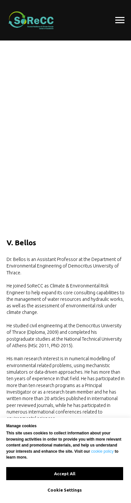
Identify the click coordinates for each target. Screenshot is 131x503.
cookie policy (102, 451)
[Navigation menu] (119, 20)
